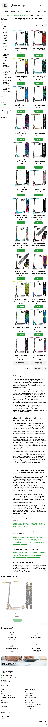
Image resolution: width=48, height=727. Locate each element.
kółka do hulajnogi (30, 524)
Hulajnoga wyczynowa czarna (5, 28)
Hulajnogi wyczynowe (23, 15)
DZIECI (10, 15)
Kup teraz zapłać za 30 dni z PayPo (33, 704)
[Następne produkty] (38, 368)
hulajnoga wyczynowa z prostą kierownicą (24, 537)
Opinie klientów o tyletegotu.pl (8, 699)
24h (4, 120)
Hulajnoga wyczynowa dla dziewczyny (6, 71)
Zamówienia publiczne (30, 697)
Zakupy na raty (28, 699)
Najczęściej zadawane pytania (32, 708)
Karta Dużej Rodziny (30, 702)
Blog (2, 704)
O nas (2, 691)
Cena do (9, 110)
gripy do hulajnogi (29, 523)
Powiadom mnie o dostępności (20, 363)
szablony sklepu (32, 724)
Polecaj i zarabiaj (5, 700)
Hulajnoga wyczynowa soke (7, 58)
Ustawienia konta (5, 716)
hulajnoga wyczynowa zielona (26, 555)
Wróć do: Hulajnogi (5, 22)
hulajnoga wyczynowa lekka (35, 536)
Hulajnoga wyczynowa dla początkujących (6, 83)
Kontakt (3, 693)
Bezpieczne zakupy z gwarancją (32, 706)
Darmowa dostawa (29, 691)
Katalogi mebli (4, 702)
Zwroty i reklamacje (30, 695)
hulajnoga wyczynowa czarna (20, 552)
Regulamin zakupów (6, 695)
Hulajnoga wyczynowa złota (7, 50)
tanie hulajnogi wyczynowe (20, 544)
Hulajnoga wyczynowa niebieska (5, 32)
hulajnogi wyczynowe (18, 524)
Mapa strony (4, 706)
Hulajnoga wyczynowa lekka (7, 79)
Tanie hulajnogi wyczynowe (6, 92)
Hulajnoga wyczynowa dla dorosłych (6, 88)
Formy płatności (29, 693)
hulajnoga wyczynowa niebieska (38, 552)
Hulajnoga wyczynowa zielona (5, 42)
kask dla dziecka (22, 526)
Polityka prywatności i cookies (8, 697)
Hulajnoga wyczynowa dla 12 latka (7, 66)
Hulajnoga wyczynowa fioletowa (5, 37)
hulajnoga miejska (39, 523)
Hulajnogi (16, 15)
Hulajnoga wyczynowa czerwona (5, 46)
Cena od (3, 110)
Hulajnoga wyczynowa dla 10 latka (7, 62)
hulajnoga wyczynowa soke (20, 536)
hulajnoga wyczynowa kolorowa (31, 557)
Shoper (44, 724)
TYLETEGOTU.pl (4, 15)
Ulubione (3, 718)
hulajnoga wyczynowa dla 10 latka (30, 541)
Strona (37, 25)
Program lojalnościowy (30, 700)
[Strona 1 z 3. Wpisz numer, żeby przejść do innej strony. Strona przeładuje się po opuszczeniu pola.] (40, 25)
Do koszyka (21, 55)
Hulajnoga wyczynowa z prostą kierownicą (7, 76)
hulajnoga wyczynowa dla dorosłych (35, 542)
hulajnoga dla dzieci (18, 523)
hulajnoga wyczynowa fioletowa (21, 554)
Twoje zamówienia (5, 715)
